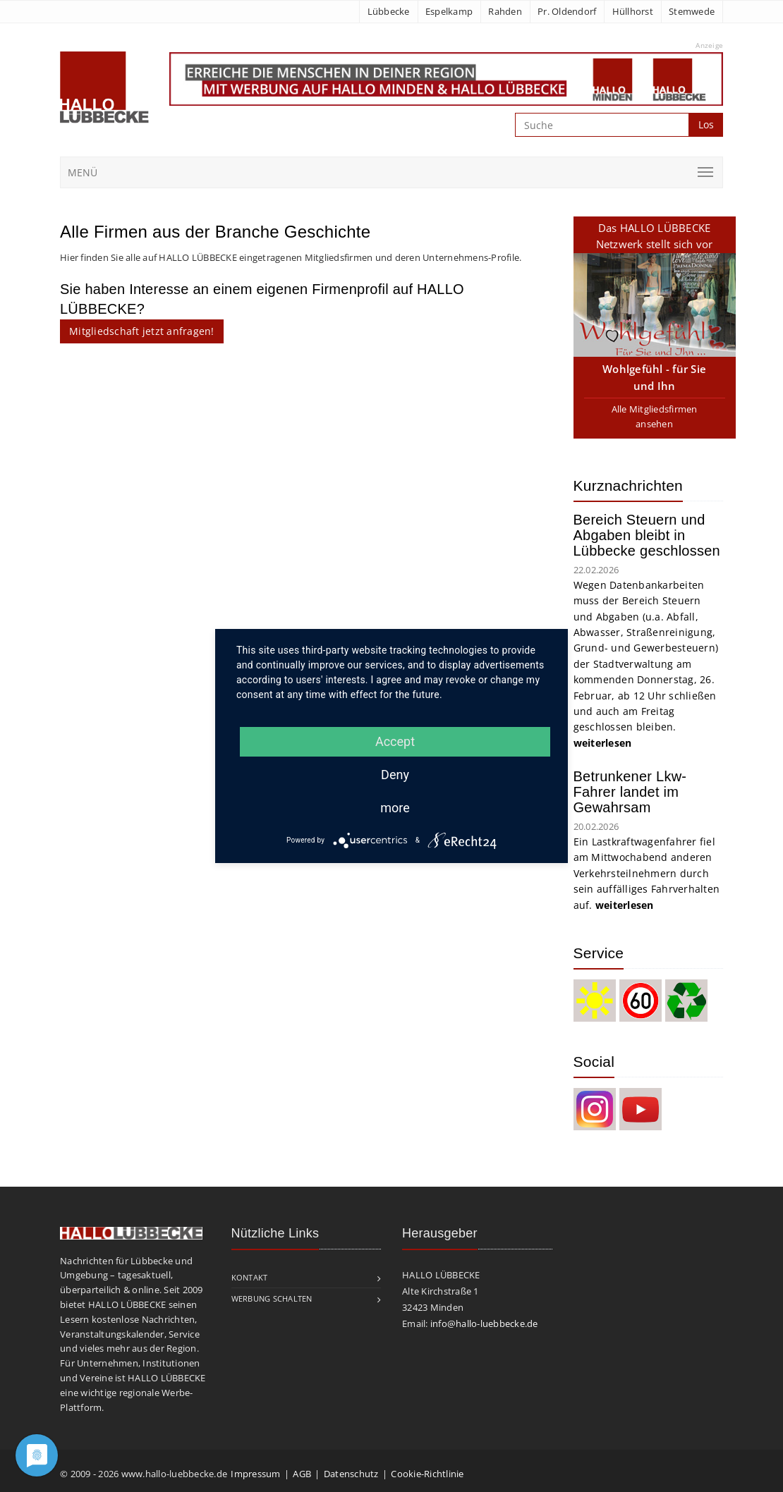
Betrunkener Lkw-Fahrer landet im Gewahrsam (630, 792)
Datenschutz (351, 1473)
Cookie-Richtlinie (427, 1473)
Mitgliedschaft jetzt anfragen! (141, 331)
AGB (302, 1473)
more (395, 807)
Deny (395, 774)
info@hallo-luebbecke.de (484, 1323)
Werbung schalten (271, 1298)
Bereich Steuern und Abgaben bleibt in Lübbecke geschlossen (646, 535)
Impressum (255, 1473)
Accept (395, 741)
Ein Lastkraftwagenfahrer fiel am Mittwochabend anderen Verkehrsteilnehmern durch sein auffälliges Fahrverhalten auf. (646, 873)
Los (706, 124)
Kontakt (249, 1277)
